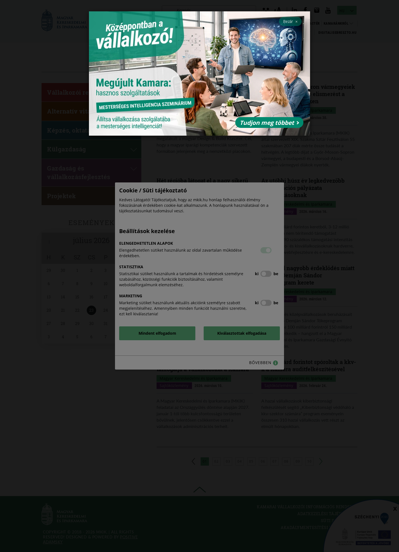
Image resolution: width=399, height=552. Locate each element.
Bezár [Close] (290, 21)
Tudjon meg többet (269, 123)
